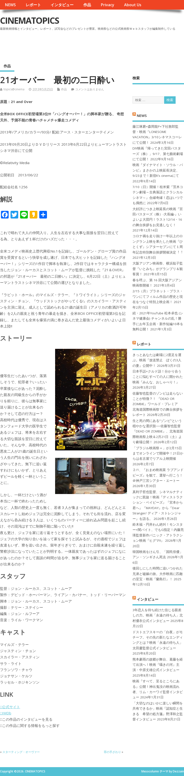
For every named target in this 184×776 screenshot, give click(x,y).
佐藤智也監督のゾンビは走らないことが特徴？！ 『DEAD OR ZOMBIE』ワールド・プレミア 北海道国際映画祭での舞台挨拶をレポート (157, 404)
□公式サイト (10, 706)
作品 (87, 4)
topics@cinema (14, 89)
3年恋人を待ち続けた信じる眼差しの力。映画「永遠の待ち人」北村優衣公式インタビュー (157, 615)
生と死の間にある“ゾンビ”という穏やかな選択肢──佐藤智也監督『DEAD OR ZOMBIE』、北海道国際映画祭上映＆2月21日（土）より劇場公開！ (157, 431)
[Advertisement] (93, 45)
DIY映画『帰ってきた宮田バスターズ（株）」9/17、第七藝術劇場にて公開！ (157, 153)
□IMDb (5, 713)
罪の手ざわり (112, 752)
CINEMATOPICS (29, 20)
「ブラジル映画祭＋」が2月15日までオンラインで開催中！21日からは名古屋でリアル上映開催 (157, 453)
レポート (33, 4)
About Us (132, 4)
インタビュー (62, 4)
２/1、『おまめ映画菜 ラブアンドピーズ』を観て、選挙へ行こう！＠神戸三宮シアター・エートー (158, 475)
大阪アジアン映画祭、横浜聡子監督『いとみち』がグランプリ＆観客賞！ (157, 268)
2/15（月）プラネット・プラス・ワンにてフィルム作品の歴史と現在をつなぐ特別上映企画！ (157, 296)
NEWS (10, 4)
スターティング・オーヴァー (21, 752)
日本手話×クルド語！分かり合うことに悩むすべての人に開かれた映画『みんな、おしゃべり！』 (157, 376)
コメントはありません (89, 89)
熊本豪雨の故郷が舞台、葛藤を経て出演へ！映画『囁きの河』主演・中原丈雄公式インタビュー (157, 664)
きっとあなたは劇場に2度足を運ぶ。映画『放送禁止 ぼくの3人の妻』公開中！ (156, 360)
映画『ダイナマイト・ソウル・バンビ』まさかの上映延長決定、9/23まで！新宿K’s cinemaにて (157, 170)
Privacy (107, 4)
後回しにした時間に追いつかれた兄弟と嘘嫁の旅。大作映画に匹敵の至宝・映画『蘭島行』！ (157, 573)
